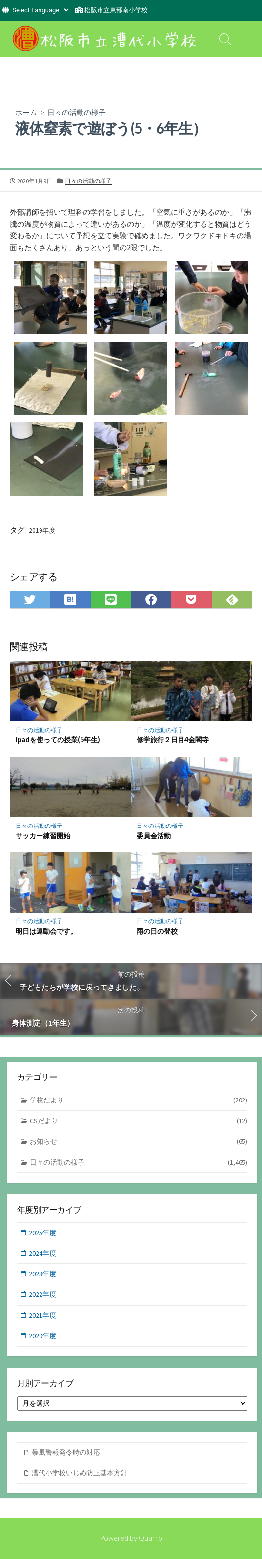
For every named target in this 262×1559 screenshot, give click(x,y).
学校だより (139, 1100)
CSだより (139, 1121)
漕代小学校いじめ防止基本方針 (79, 1472)
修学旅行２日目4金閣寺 (173, 739)
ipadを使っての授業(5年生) (58, 739)
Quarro (150, 1538)
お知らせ (139, 1141)
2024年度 (42, 1253)
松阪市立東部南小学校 (116, 10)
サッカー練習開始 (43, 835)
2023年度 (42, 1273)
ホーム (26, 112)
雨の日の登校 (157, 931)
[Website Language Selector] (40, 10)
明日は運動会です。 (46, 931)
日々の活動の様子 (76, 112)
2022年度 (42, 1294)
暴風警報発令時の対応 (66, 1452)
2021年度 (42, 1315)
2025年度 (42, 1232)
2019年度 (42, 531)
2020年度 (42, 1335)
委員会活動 (154, 835)
